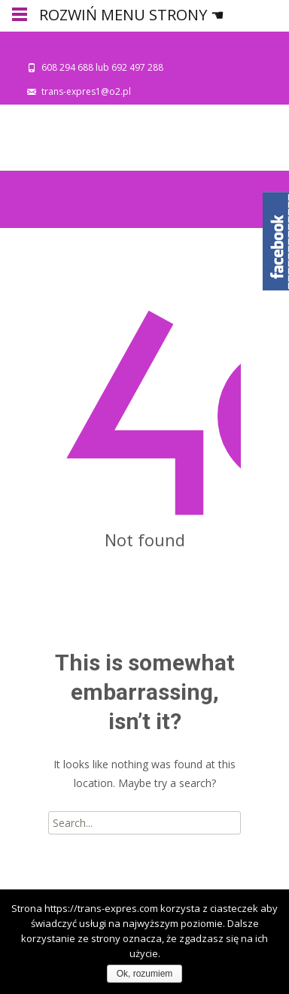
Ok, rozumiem (145, 973)
